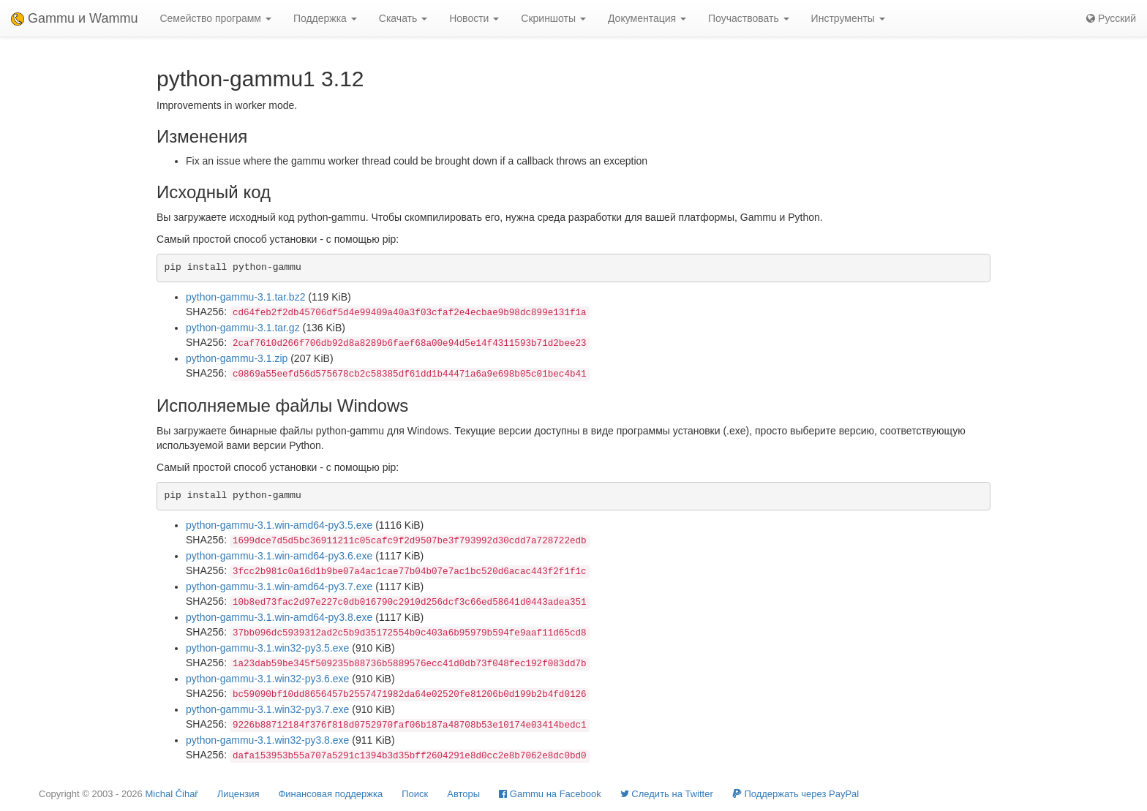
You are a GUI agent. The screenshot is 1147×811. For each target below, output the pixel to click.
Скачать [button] (403, 18)
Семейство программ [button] (215, 18)
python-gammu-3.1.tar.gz (243, 327)
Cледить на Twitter (666, 793)
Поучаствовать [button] (748, 18)
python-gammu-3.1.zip (236, 358)
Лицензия (238, 793)
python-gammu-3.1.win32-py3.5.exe (267, 648)
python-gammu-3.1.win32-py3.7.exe (267, 709)
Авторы (463, 793)
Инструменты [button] (848, 18)
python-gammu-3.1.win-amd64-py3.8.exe (279, 617)
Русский (1111, 18)
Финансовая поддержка (330, 793)
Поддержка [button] (325, 18)
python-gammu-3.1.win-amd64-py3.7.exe (279, 586)
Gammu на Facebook (550, 793)
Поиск (415, 793)
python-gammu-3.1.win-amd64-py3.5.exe (279, 525)
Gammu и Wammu (74, 18)
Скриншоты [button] (553, 18)
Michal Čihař (171, 793)
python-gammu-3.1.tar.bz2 (245, 297)
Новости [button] (474, 18)
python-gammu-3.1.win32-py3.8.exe (267, 740)
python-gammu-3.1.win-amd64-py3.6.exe (279, 556)
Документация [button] (647, 18)
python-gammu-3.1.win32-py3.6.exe (267, 678)
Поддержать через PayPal (795, 793)
